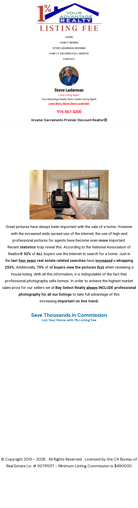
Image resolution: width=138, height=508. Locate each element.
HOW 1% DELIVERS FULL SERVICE (69, 53)
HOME (69, 37)
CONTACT (69, 59)
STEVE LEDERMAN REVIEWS (69, 48)
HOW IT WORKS (69, 42)
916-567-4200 (69, 111)
